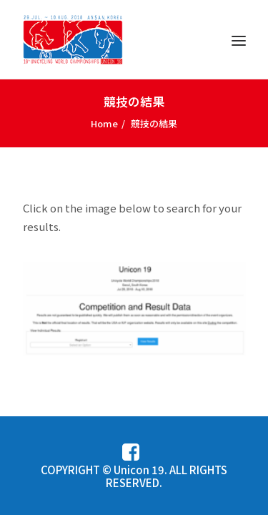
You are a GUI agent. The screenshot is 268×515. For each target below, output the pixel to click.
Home (104, 123)
